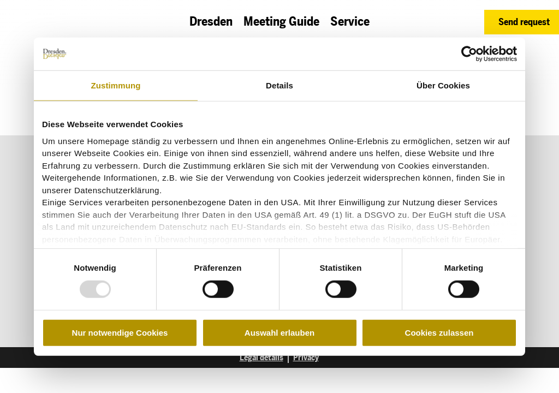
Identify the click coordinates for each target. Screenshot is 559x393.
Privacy (306, 357)
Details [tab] (279, 85)
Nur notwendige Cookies (120, 332)
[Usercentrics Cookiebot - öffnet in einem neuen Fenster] (469, 54)
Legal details (261, 357)
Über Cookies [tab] (443, 85)
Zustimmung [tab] (116, 85)
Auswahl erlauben (279, 332)
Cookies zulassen (439, 332)
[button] (521, 22)
